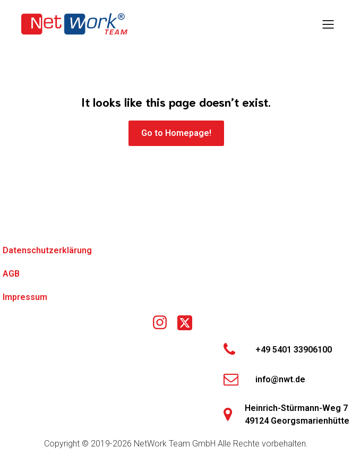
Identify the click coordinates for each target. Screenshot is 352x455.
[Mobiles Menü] (328, 24)
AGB (11, 274)
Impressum (25, 297)
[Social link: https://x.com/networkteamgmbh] (188, 322)
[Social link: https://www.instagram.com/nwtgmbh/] (163, 322)
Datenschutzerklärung (47, 250)
